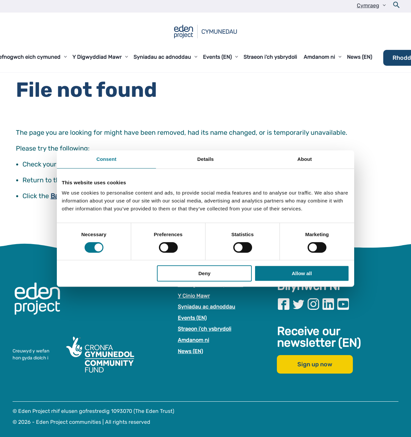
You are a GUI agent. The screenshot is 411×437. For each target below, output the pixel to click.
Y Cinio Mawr (194, 296)
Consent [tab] (106, 159)
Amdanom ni (193, 340)
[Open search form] (396, 6)
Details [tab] (205, 159)
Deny (205, 273)
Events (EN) (192, 318)
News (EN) (190, 351)
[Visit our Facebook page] (283, 304)
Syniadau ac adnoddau (206, 307)
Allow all (302, 273)
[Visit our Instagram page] (313, 304)
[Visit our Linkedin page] (328, 304)
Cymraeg (368, 5)
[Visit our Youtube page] (343, 304)
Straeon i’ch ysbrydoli (204, 329)
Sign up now (314, 364)
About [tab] (304, 159)
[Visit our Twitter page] (298, 304)
